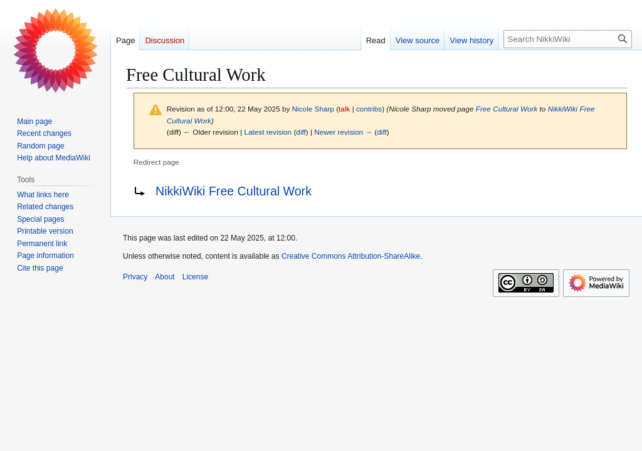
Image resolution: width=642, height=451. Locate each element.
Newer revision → (343, 132)
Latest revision (268, 132)
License (195, 276)
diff (300, 132)
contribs (369, 109)
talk (344, 109)
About (164, 276)
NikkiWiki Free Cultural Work (233, 191)
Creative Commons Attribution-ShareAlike (351, 256)
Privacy (135, 276)
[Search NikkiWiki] (567, 39)
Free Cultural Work (507, 109)
